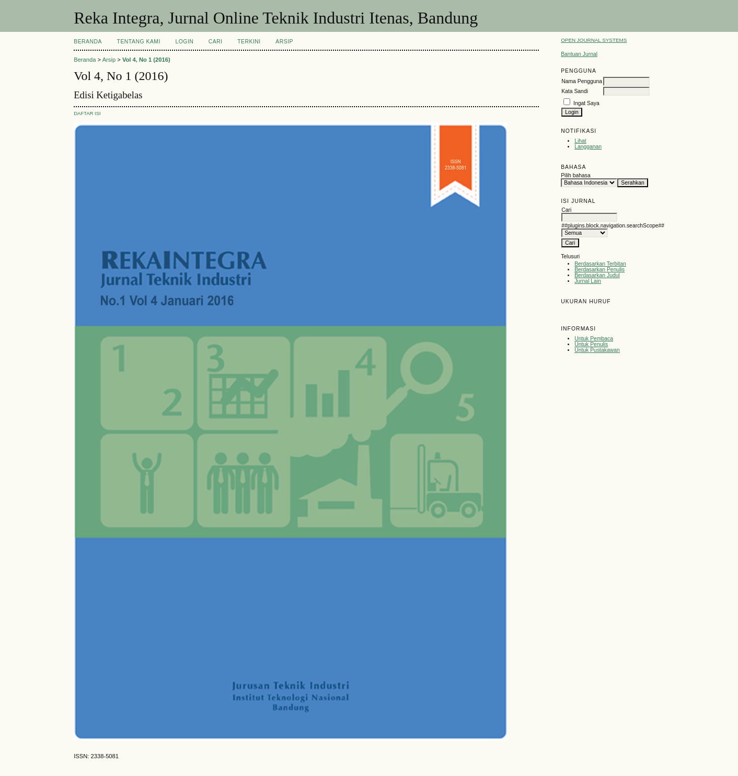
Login (184, 41)
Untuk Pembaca (593, 338)
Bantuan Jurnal (579, 54)
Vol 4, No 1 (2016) (146, 59)
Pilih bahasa (576, 175)
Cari (216, 41)
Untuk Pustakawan (597, 350)
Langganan (588, 147)
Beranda (88, 41)
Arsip (284, 41)
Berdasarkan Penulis (599, 269)
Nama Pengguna (581, 81)
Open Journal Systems (594, 40)
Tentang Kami (138, 41)
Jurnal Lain (587, 281)
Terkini (249, 41)
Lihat (580, 141)
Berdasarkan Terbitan (600, 264)
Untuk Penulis (591, 344)
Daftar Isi (87, 113)
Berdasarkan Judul (597, 275)
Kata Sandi (574, 91)
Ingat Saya (586, 103)
